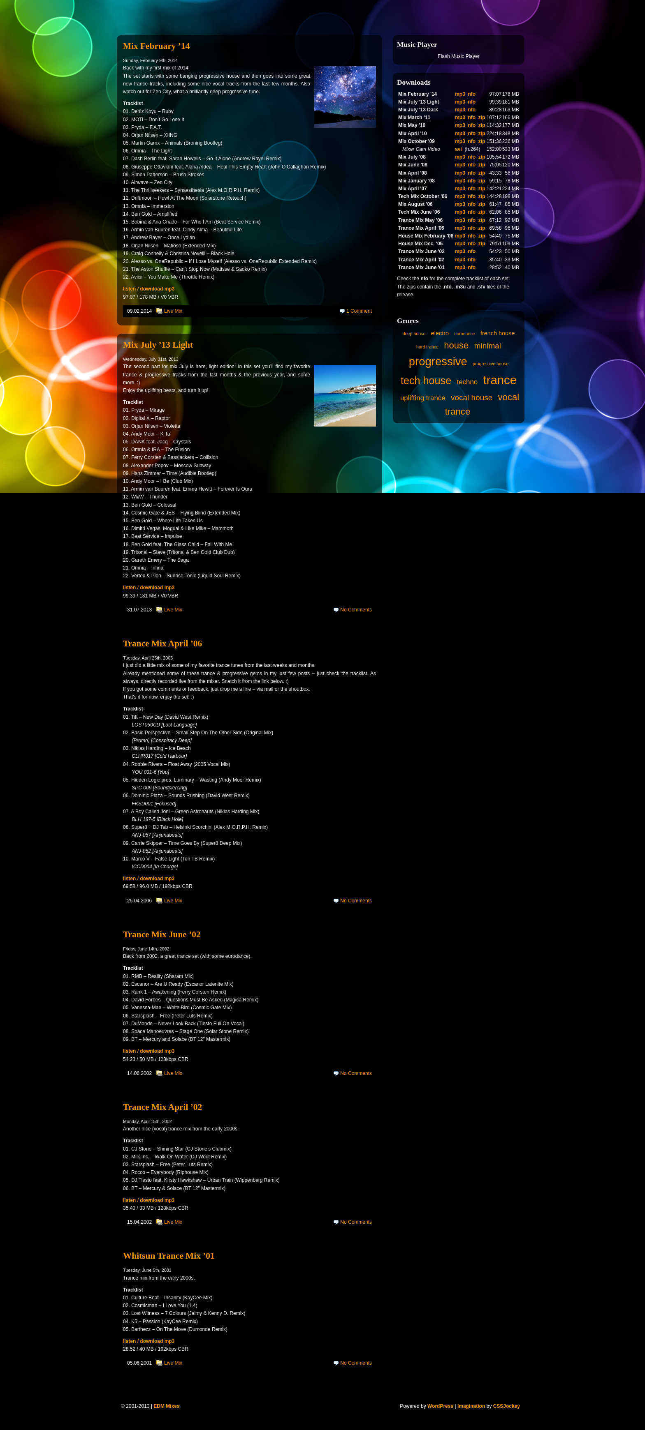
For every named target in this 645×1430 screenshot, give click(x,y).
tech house (426, 380)
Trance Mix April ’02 (162, 1107)
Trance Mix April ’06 (162, 643)
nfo (472, 94)
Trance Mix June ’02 (162, 934)
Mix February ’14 (156, 46)
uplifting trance (422, 398)
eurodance (464, 333)
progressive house (490, 363)
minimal (487, 345)
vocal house (471, 397)
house (456, 345)
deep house (414, 333)
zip (481, 117)
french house (497, 333)
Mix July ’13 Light (158, 345)
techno (467, 382)
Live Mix (173, 311)
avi (458, 149)
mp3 (460, 94)
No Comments (356, 610)
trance (500, 380)
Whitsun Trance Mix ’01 (169, 1256)
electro (440, 333)
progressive (438, 361)
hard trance (427, 346)
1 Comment (359, 311)
